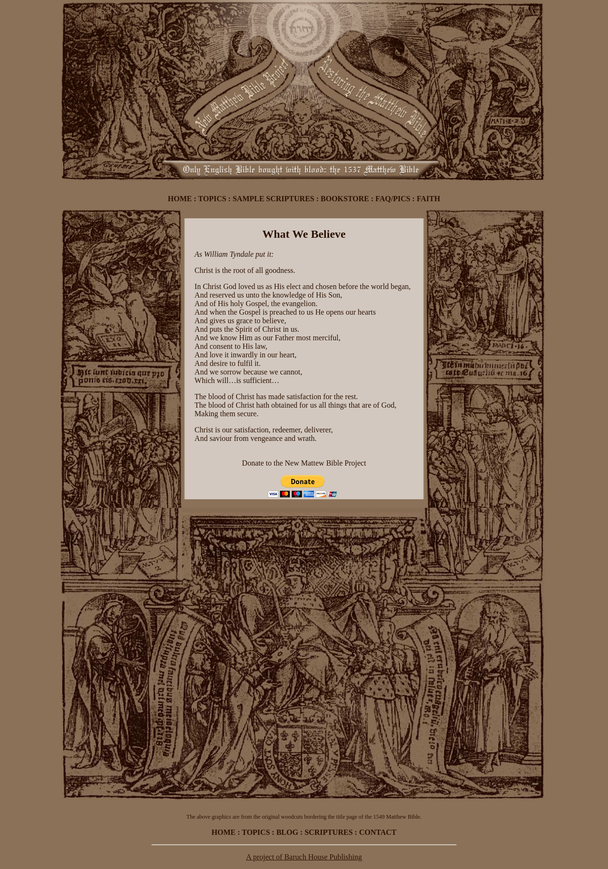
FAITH (428, 199)
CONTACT (378, 832)
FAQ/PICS (392, 199)
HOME (180, 199)
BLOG (287, 832)
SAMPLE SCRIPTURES (273, 199)
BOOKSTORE (345, 199)
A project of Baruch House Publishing (304, 857)
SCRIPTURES (328, 832)
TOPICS (212, 199)
